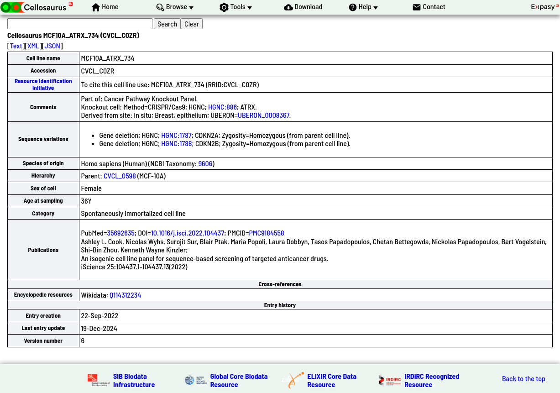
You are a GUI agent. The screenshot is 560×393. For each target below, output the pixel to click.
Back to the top (523, 378)
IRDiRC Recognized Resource (431, 380)
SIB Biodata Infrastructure (134, 380)
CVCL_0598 (120, 175)
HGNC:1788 (176, 143)
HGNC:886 (222, 106)
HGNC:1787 (176, 135)
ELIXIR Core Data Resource (332, 380)
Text (16, 45)
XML (33, 45)
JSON (52, 45)
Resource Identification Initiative (43, 84)
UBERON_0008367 (263, 114)
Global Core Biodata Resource (239, 380)
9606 (206, 163)
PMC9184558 (266, 232)
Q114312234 (125, 294)
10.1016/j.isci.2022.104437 (187, 232)
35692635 (120, 232)
